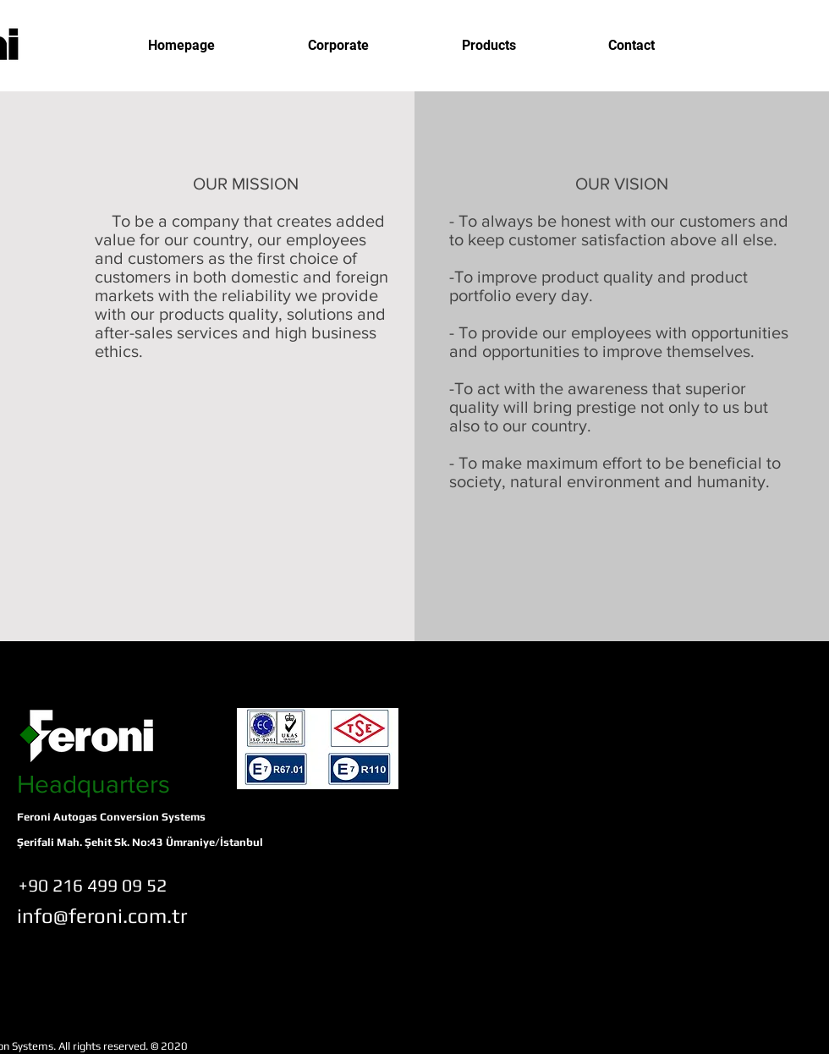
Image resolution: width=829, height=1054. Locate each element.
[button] (338, 46)
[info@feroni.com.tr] (102, 916)
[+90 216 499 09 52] (92, 885)
